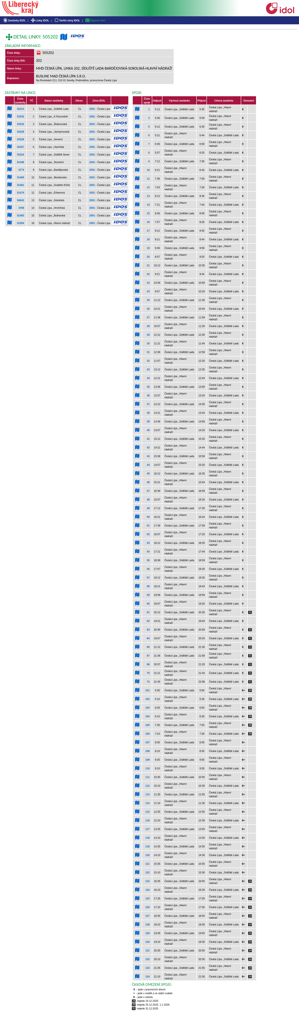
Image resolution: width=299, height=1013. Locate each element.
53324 (20, 154)
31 (148, 352)
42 (148, 447)
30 (148, 343)
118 (147, 837)
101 (147, 690)
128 (147, 924)
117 (147, 829)
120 (147, 855)
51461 (20, 185)
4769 (21, 207)
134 (147, 976)
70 (148, 673)
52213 (20, 108)
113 (147, 794)
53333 (20, 124)
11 (148, 178)
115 (147, 811)
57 (148, 577)
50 (148, 516)
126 (147, 907)
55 (148, 560)
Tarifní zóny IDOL (67, 20)
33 (148, 369)
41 (148, 438)
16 (148, 222)
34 (148, 378)
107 (147, 742)
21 (148, 265)
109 (147, 759)
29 (148, 334)
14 (148, 204)
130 (147, 941)
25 (148, 300)
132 (147, 959)
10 (148, 170)
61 (148, 612)
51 (148, 525)
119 (147, 846)
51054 (20, 223)
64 (148, 638)
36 (148, 395)
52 (148, 534)
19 (148, 248)
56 (148, 569)
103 (147, 707)
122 (147, 872)
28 (148, 326)
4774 (21, 169)
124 (147, 889)
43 (148, 456)
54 (148, 551)
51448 (20, 162)
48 (148, 499)
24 (148, 291)
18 (148, 239)
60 (148, 603)
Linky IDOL (39, 20)
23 (148, 282)
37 (148, 404)
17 (148, 230)
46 (148, 482)
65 (148, 647)
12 (148, 187)
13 (148, 196)
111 (147, 777)
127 (147, 915)
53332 (20, 116)
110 (147, 768)
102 (147, 699)
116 (147, 820)
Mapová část (95, 20)
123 (147, 881)
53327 (20, 147)
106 (147, 733)
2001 (92, 108)
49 (148, 508)
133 (147, 967)
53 (148, 543)
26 (148, 308)
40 (148, 430)
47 (148, 490)
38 (148, 412)
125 (147, 898)
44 (148, 464)
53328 (20, 139)
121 (147, 863)
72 (148, 681)
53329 (20, 131)
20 (148, 256)
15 (148, 213)
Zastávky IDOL (14, 20)
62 (148, 621)
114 (147, 803)
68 (148, 664)
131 (147, 950)
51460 (20, 177)
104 (147, 716)
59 (148, 595)
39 (148, 421)
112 (147, 785)
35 (148, 386)
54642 (20, 200)
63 (148, 629)
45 (148, 473)
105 (147, 725)
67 (148, 655)
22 (148, 274)
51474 (20, 192)
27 (148, 317)
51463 (20, 215)
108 (147, 751)
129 (147, 933)
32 (148, 360)
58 (148, 586)
